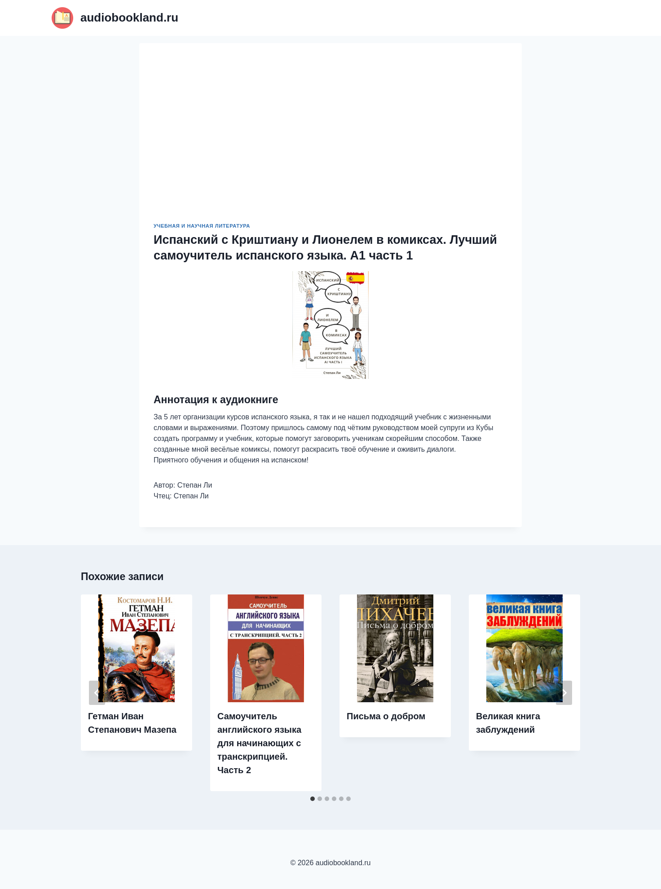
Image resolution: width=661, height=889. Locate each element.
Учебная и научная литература (202, 226)
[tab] (312, 799)
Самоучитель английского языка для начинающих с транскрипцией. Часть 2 (259, 743)
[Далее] (564, 693)
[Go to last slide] (97, 693)
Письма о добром (386, 716)
